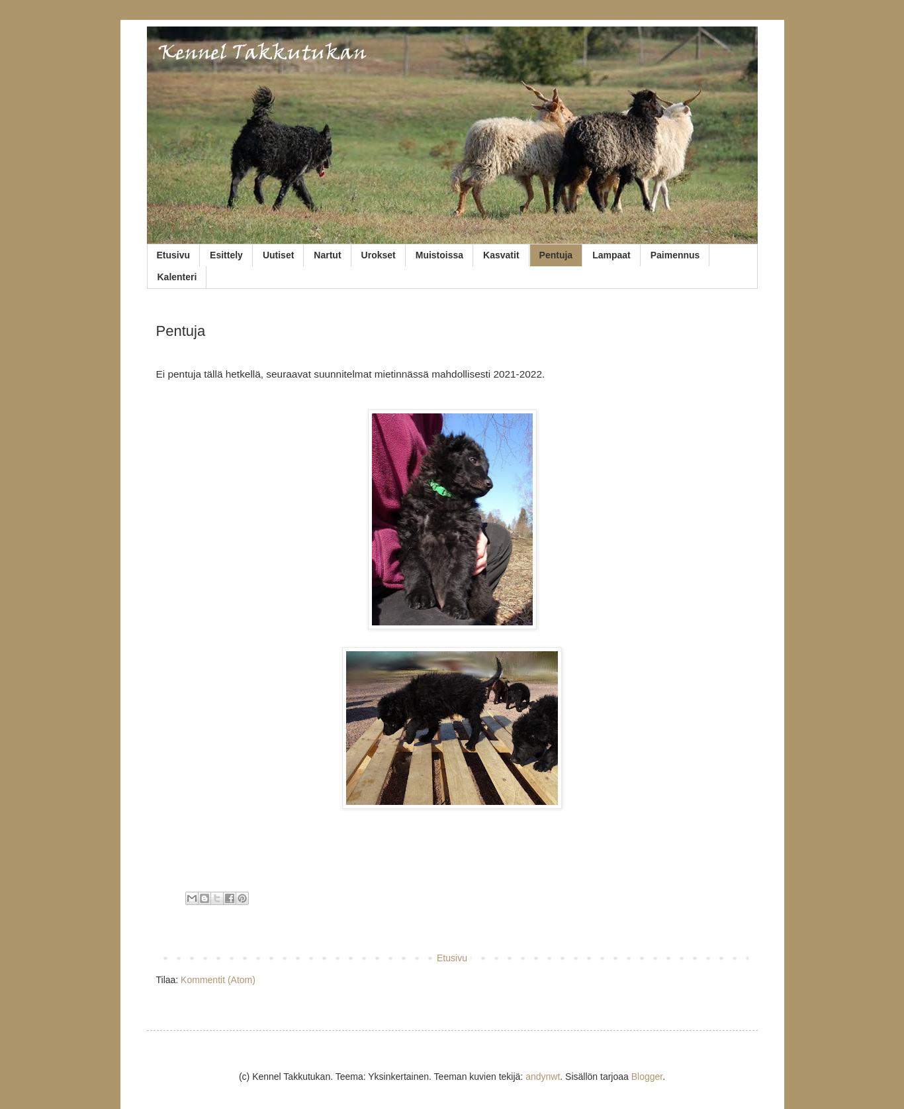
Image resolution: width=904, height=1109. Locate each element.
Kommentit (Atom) (218, 980)
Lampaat (611, 255)
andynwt (542, 1076)
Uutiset (278, 255)
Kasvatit (501, 255)
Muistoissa (439, 255)
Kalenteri (177, 277)
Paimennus (675, 255)
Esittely (226, 255)
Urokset (378, 255)
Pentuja (556, 255)
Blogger (646, 1076)
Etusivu (174, 255)
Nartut (327, 255)
